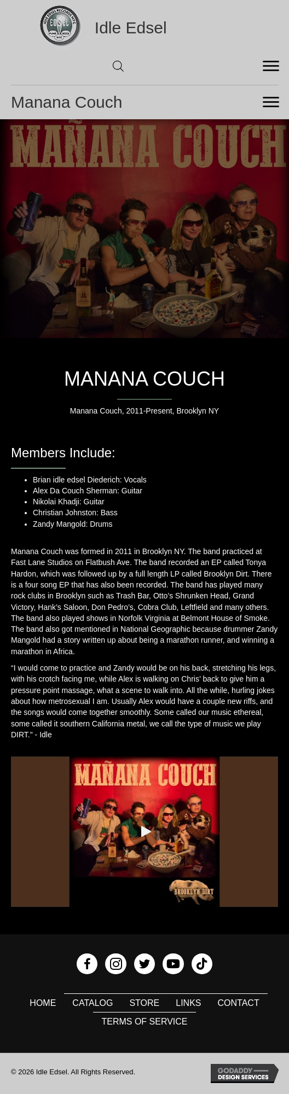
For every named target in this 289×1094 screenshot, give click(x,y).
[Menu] (271, 66)
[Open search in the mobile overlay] (118, 66)
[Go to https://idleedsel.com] (144, 27)
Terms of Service (144, 1021)
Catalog (92, 1003)
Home (43, 1003)
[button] (144, 831)
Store (144, 1003)
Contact (238, 1003)
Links (188, 1003)
